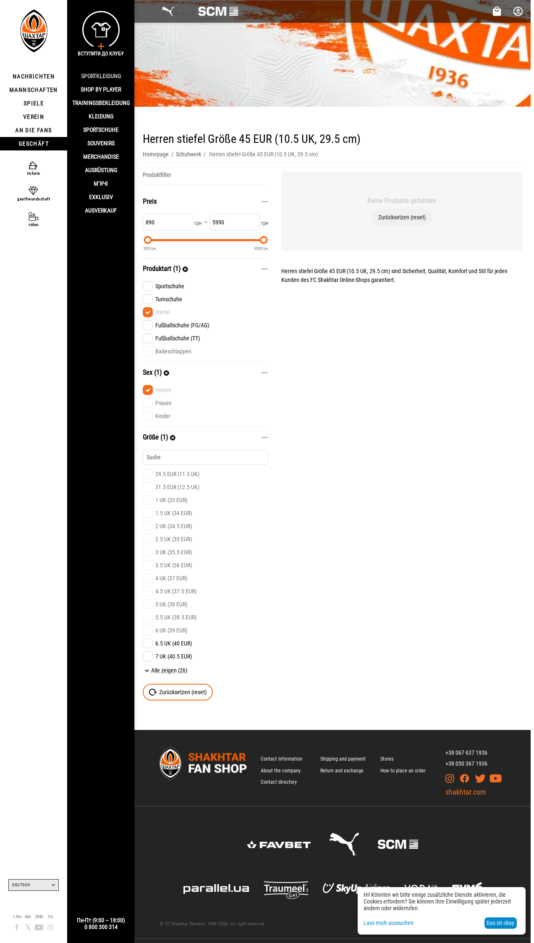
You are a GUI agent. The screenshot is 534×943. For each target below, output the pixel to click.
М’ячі (101, 183)
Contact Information (281, 759)
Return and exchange (342, 771)
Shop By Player (101, 89)
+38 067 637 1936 (466, 752)
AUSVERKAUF (101, 210)
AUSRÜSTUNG (101, 170)
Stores (386, 759)
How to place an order (403, 771)
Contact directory (279, 782)
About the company (281, 771)
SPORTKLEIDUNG (101, 76)
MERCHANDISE (101, 156)
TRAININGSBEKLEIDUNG (101, 103)
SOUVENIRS (101, 143)
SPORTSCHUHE (100, 129)
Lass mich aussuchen (389, 922)
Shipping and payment (343, 759)
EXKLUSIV (101, 197)
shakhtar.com (465, 792)
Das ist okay (500, 922)
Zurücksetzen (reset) (402, 217)
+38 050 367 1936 (466, 763)
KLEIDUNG (101, 116)
